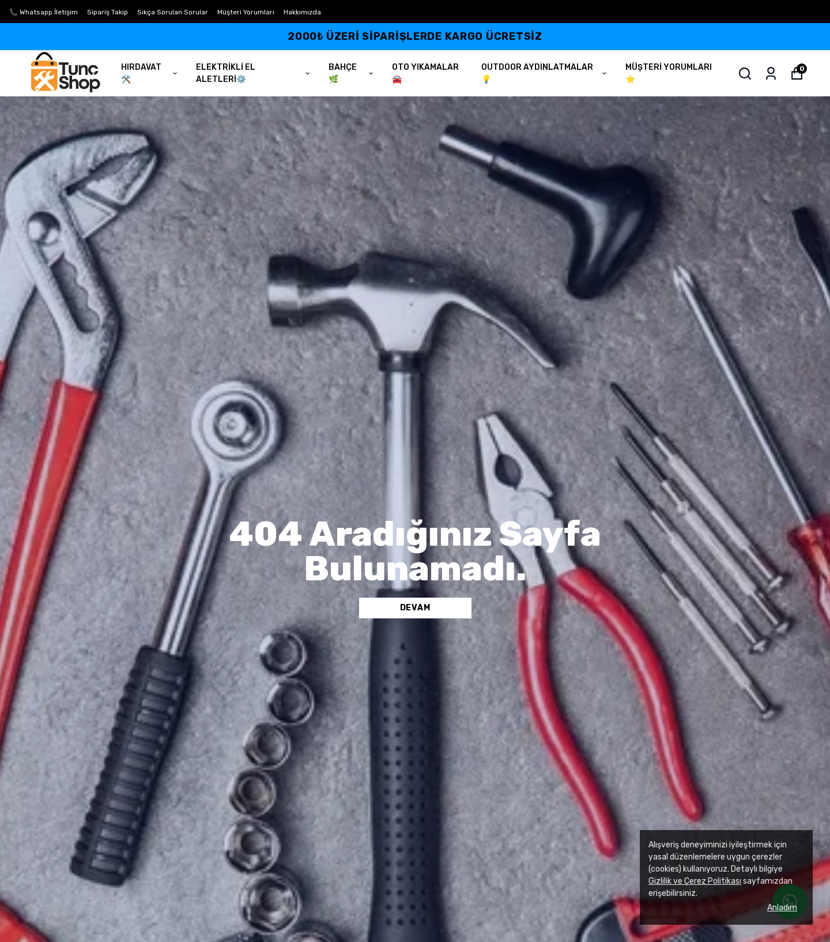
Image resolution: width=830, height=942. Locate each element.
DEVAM (415, 608)
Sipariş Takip (107, 12)
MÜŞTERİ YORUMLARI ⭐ (668, 73)
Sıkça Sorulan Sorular (172, 12)
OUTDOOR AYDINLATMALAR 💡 (544, 73)
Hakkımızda (302, 12)
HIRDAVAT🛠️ (150, 73)
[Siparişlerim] (771, 73)
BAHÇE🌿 (352, 73)
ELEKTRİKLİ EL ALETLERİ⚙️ (253, 73)
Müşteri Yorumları (245, 12)
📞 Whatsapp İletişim (43, 12)
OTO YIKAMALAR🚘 (425, 73)
